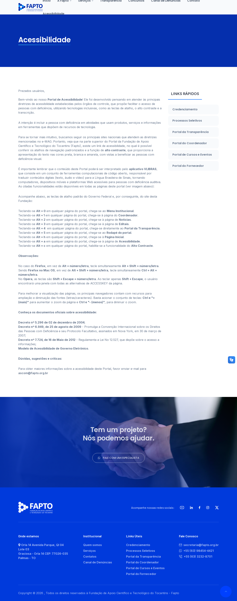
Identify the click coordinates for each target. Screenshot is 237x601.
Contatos (89, 556)
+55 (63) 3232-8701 (195, 556)
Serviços (89, 551)
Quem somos (92, 545)
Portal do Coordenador (189, 143)
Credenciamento (185, 109)
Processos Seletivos (187, 121)
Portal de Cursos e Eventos (192, 155)
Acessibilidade (53, 14)
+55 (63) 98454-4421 (196, 551)
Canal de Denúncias (97, 562)
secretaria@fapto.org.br (199, 545)
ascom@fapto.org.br (33, 373)
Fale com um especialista (118, 456)
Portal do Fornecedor (188, 166)
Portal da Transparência (190, 132)
